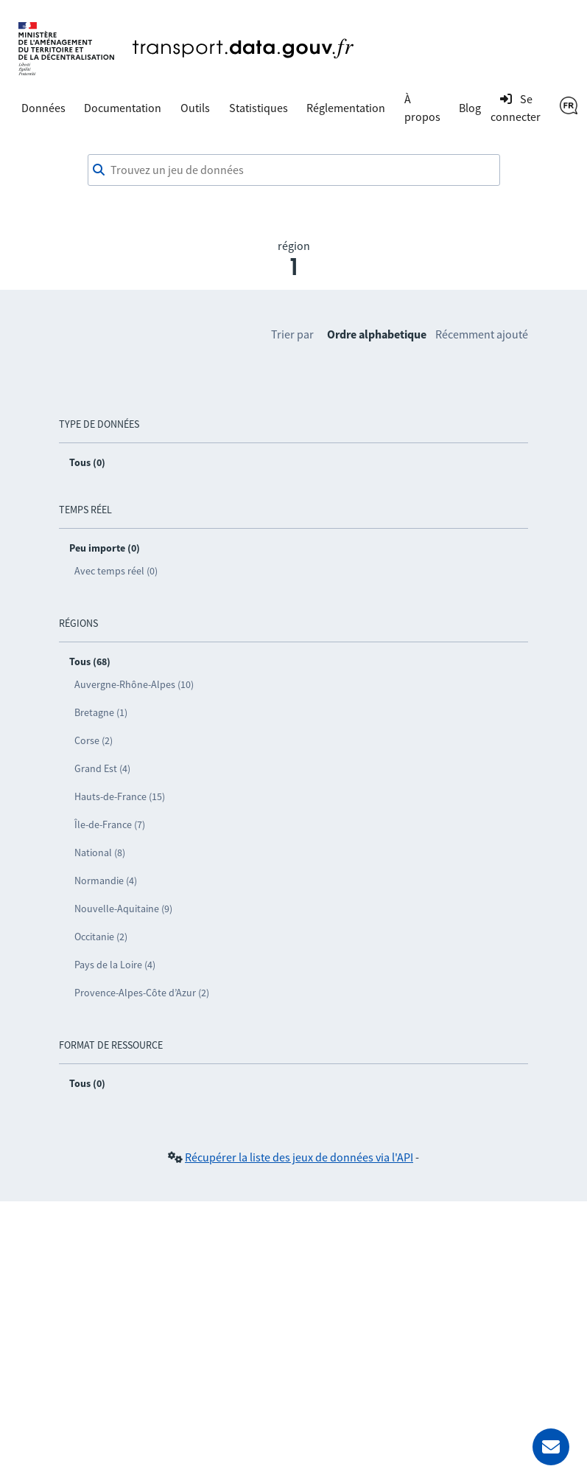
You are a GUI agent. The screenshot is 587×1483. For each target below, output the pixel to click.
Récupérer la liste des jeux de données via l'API (299, 1157)
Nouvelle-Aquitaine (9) (123, 908)
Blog (470, 107)
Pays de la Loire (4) (114, 964)
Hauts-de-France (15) (119, 796)
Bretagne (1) (100, 712)
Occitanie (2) (100, 936)
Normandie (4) (105, 880)
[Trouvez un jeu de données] (294, 170)
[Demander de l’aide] (550, 1446)
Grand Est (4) (102, 768)
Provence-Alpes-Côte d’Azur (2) (141, 992)
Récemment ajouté (481, 334)
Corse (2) (93, 740)
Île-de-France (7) (109, 824)
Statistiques (258, 107)
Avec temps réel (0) (116, 570)
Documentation (122, 107)
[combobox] (294, 170)
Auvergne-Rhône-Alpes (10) (134, 684)
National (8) (99, 852)
